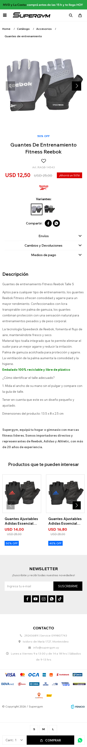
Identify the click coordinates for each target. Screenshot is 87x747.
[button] (76, 86)
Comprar (53, 740)
